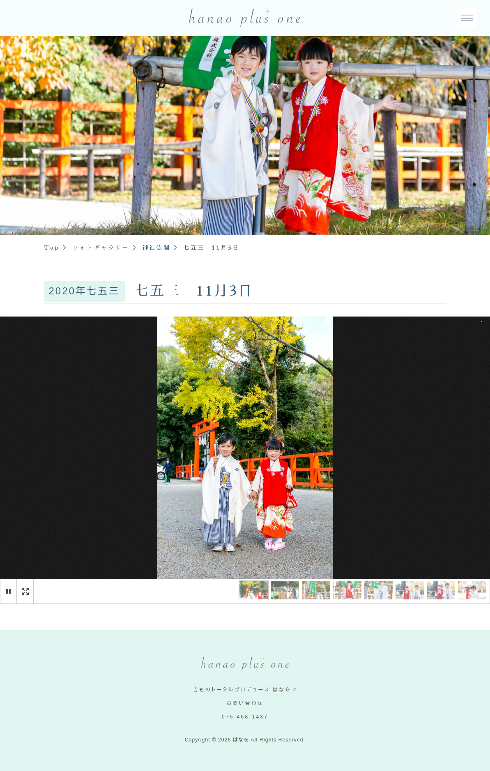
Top (52, 247)
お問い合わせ (245, 703)
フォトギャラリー (101, 247)
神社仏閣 (156, 247)
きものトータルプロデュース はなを (242, 690)
